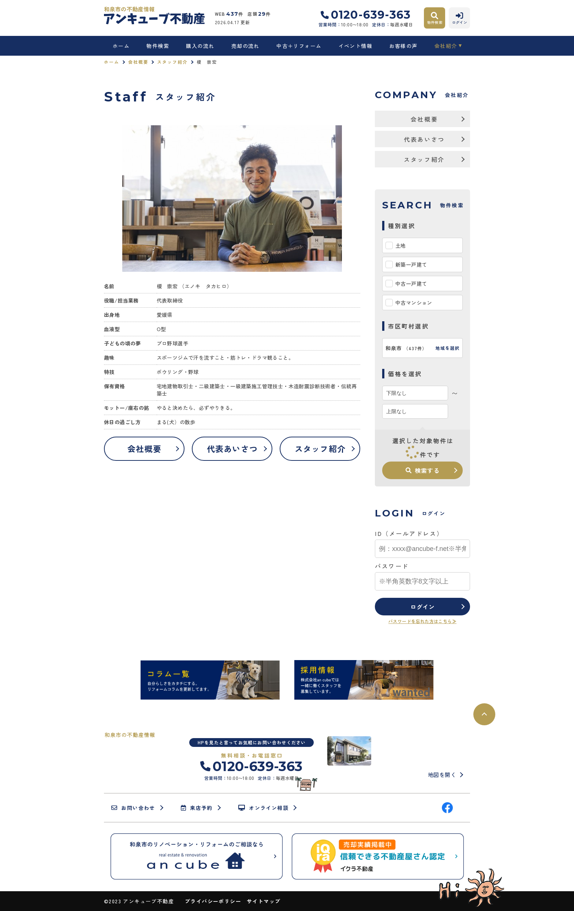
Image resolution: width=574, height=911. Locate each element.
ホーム (121, 45)
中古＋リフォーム (298, 45)
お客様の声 (403, 45)
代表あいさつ (232, 448)
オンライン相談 (263, 808)
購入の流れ (200, 45)
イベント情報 (355, 45)
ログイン (422, 606)
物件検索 (157, 45)
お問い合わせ (133, 808)
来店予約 (197, 808)
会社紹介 (446, 45)
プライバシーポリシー (213, 901)
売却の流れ (245, 45)
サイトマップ (263, 901)
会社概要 (138, 62)
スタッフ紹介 (172, 62)
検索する (422, 470)
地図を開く (442, 774)
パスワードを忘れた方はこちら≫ (422, 621)
